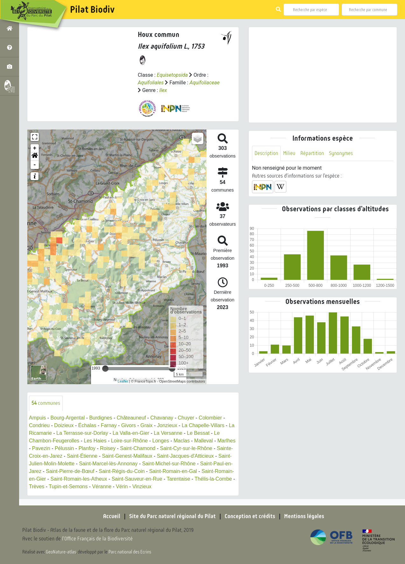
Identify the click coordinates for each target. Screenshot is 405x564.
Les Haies (95, 440)
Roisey (107, 448)
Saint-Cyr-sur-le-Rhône (186, 448)
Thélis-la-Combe (213, 479)
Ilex (163, 90)
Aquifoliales (151, 83)
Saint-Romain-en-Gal (173, 471)
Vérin (122, 486)
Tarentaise (178, 479)
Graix (146, 425)
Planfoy (87, 448)
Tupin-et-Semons (68, 486)
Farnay (109, 425)
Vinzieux (141, 486)
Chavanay (161, 417)
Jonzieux (167, 425)
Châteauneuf (131, 417)
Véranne (102, 486)
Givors (128, 425)
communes (45, 403)
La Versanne (168, 433)
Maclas (181, 440)
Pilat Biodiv (92, 9)
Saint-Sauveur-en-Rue (137, 479)
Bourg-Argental (68, 417)
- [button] (35, 165)
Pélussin (64, 448)
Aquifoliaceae (205, 83)
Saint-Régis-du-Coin (122, 471)
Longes (160, 440)
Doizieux (63, 425)
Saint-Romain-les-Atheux (79, 479)
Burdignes (100, 417)
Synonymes (341, 153)
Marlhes (226, 440)
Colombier (210, 417)
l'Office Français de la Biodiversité (97, 539)
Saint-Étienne (82, 456)
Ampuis (37, 417)
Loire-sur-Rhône (129, 440)
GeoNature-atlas (61, 552)
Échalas (87, 425)
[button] (35, 156)
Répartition (312, 153)
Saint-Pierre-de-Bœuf (70, 471)
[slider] (105, 368)
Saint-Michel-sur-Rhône (169, 463)
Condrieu (39, 425)
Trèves (36, 486)
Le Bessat (198, 433)
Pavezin (41, 448)
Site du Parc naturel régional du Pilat (172, 516)
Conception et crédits (250, 516)
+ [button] (35, 148)
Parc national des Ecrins (129, 552)
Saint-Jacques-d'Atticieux (185, 456)
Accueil (111, 516)
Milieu (289, 153)
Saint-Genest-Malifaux (127, 456)
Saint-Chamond (137, 448)
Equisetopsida (172, 75)
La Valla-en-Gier (131, 433)
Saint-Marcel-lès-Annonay (108, 463)
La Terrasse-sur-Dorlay (82, 433)
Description (266, 153)
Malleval (203, 440)
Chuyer (186, 417)
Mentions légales (304, 516)
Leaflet (123, 381)
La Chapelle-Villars (203, 425)
